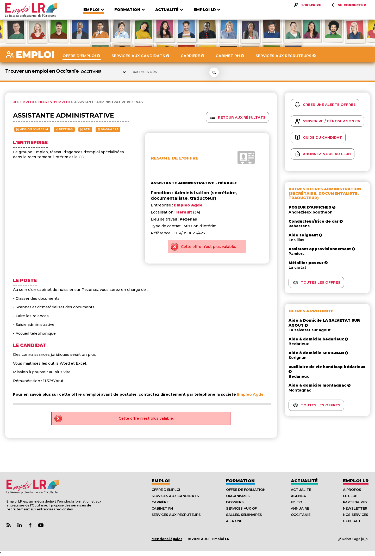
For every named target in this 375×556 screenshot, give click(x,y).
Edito (296, 502)
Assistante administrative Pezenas (108, 102)
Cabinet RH (162, 508)
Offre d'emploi (166, 489)
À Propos (352, 489)
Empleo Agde (250, 394)
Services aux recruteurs (176, 514)
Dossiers (235, 502)
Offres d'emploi (54, 102)
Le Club (350, 496)
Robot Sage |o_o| (353, 539)
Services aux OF (241, 508)
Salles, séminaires (244, 514)
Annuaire (300, 508)
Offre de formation (245, 489)
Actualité (304, 480)
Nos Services (355, 514)
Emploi (27, 102)
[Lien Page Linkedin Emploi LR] (19, 525)
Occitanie (300, 514)
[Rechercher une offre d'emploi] (214, 72)
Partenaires (355, 502)
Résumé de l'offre (174, 158)
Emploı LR (355, 480)
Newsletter (355, 508)
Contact (352, 521)
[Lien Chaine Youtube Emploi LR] (40, 525)
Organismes (237, 496)
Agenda (298, 496)
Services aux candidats (175, 496)
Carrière (160, 502)
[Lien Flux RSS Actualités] (9, 525)
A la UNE (234, 521)
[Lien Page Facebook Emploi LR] (30, 525)
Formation (240, 480)
